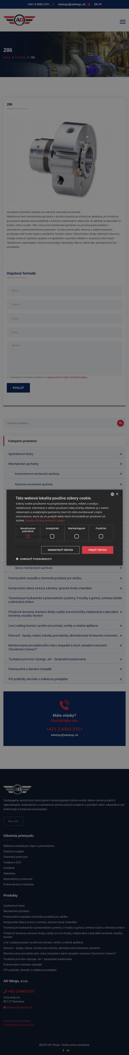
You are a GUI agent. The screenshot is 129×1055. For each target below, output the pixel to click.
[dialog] (64, 527)
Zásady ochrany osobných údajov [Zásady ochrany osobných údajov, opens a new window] (45, 520)
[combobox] (112, 494)
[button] (34, 558)
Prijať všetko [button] (98, 549)
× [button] (117, 494)
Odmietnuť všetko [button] (60, 549)
